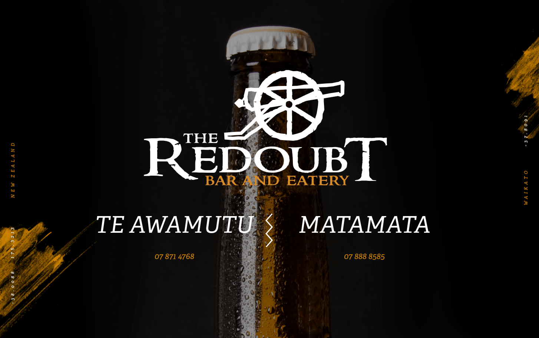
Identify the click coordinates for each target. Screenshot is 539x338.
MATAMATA (364, 224)
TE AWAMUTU (174, 224)
